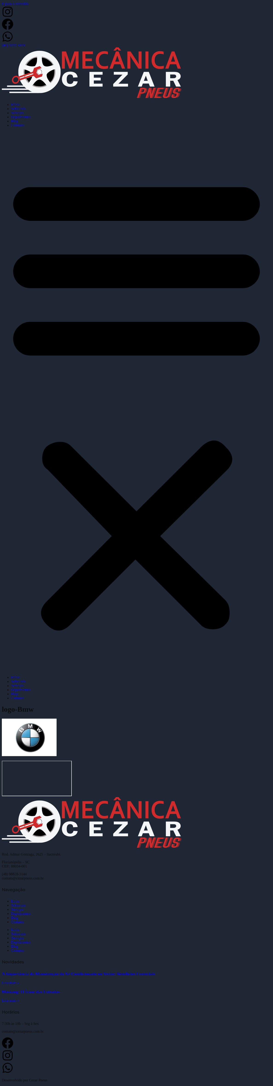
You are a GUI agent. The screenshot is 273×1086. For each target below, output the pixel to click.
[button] (136, 401)
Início (15, 105)
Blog (14, 121)
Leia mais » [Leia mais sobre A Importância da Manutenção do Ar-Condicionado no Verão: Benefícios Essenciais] (10, 983)
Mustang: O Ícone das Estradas (31, 991)
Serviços (17, 113)
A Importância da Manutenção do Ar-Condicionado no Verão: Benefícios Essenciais (78, 973)
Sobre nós (18, 109)
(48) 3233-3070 (13, 45)
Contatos (17, 125)
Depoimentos (21, 117)
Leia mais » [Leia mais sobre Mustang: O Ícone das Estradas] (10, 1000)
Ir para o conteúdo (15, 4)
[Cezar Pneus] (37, 778)
